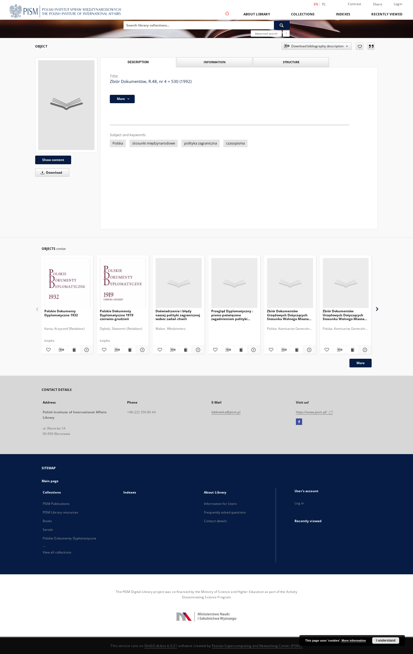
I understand (385, 640)
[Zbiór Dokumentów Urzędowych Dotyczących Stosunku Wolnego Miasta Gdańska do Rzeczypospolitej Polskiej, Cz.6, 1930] (346, 283)
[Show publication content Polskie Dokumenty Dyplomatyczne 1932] (73, 349)
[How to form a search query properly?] (286, 33)
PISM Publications (56, 503)
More (360, 363)
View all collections (57, 552)
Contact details (215, 521)
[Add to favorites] (359, 46)
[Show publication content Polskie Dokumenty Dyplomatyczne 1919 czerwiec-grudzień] (129, 349)
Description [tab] (138, 62)
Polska (118, 143)
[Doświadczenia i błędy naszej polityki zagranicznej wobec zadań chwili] (178, 283)
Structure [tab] (291, 62)
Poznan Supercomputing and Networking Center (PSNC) (257, 645)
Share (377, 4)
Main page (50, 481)
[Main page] (227, 14)
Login (398, 4)
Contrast (354, 4)
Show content (53, 159)
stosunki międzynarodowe (153, 143)
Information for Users (220, 503)
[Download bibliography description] (60, 349)
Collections (303, 14)
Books (47, 521)
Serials (48, 529)
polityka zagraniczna (200, 143)
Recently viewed (386, 14)
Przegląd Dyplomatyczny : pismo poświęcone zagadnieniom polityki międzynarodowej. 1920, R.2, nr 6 (234, 315)
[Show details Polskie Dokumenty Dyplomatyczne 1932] (86, 349)
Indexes (343, 14)
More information (354, 640)
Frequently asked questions (225, 512)
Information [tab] (215, 62)
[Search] (282, 25)
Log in (299, 503)
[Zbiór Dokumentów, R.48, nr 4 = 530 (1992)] (66, 105)
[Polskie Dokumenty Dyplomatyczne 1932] (67, 283)
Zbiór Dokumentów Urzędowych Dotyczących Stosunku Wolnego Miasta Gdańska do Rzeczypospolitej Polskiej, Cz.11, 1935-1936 (288, 315)
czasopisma (235, 143)
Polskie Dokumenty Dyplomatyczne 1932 (61, 313)
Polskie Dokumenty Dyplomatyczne (70, 538)
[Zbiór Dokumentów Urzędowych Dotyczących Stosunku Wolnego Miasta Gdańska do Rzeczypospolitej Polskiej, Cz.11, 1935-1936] (290, 283)
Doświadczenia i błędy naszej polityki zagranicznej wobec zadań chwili (178, 315)
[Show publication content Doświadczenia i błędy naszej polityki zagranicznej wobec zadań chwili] (185, 349)
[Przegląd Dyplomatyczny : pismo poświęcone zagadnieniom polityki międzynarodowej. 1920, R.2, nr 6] (234, 283)
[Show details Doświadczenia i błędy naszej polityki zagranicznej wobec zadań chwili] (197, 349)
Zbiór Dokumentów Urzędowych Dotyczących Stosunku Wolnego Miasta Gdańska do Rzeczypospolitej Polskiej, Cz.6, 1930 (343, 315)
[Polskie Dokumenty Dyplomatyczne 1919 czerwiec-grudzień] (123, 283)
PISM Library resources (60, 512)
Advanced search (266, 33)
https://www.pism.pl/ (314, 412)
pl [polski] (324, 4)
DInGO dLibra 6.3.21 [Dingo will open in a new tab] (160, 645)
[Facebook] (299, 422)
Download (50, 172)
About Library (256, 14)
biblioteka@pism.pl (226, 412)
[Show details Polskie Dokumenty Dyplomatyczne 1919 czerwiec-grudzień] (141, 349)
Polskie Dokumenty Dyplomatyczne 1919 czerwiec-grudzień (116, 315)
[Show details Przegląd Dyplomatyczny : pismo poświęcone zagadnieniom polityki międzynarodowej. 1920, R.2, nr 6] (253, 349)
